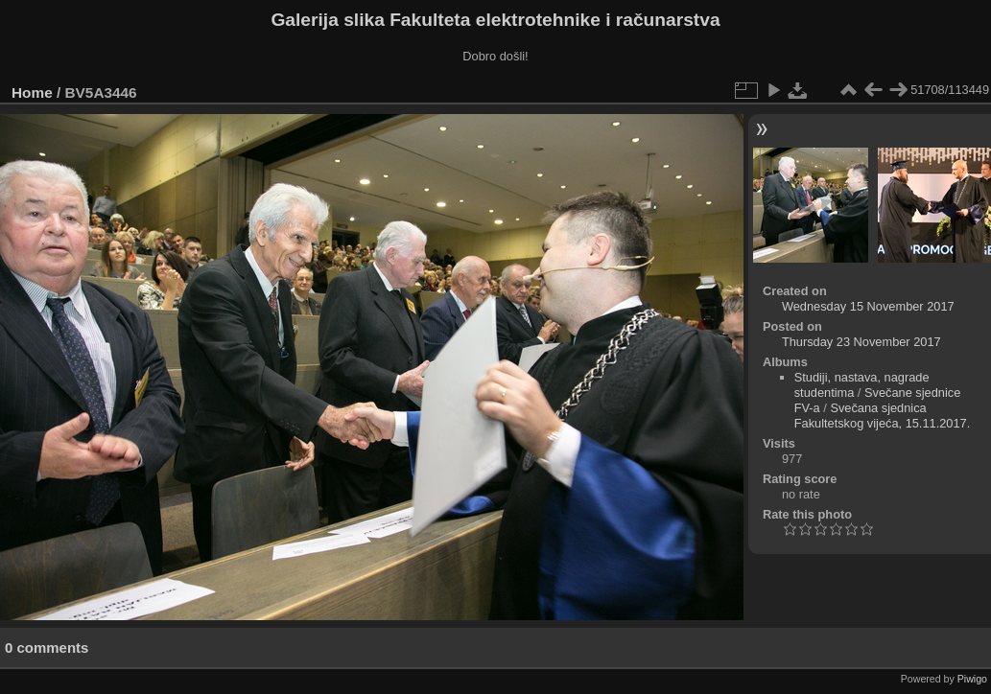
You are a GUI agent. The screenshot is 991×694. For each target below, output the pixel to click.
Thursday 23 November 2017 (861, 342)
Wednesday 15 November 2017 (868, 306)
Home (32, 92)
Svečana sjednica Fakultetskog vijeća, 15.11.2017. (882, 415)
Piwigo (972, 678)
